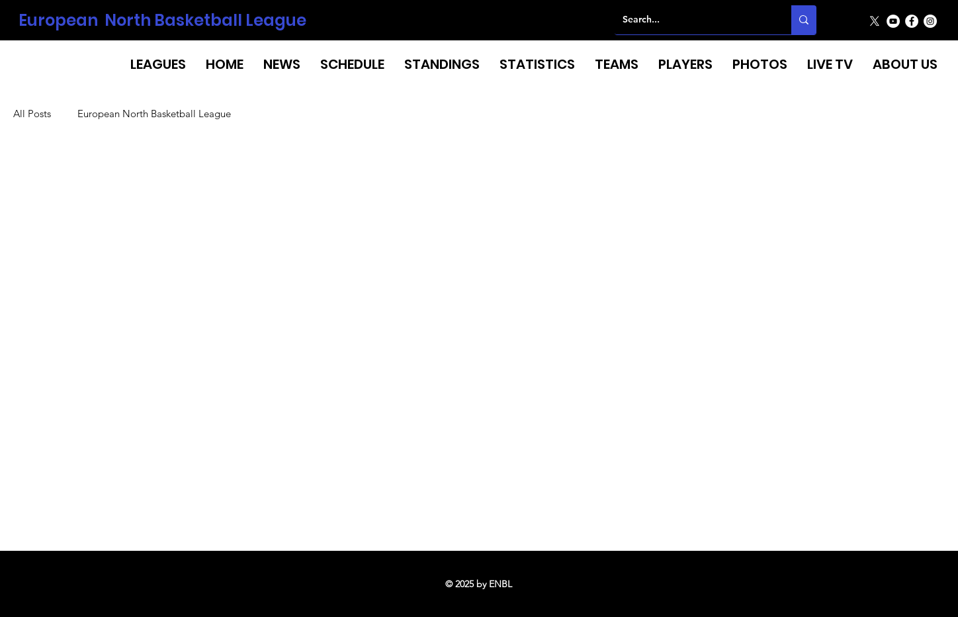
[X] (874, 21)
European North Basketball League (162, 20)
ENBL (500, 584)
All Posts (32, 114)
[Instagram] (930, 21)
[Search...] (693, 19)
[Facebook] (911, 21)
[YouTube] (893, 21)
